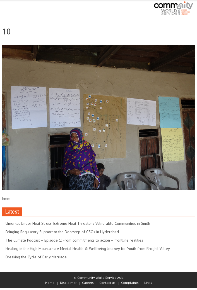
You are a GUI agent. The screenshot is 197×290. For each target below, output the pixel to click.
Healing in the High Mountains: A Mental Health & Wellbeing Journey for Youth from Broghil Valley (88, 248)
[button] (21, 9)
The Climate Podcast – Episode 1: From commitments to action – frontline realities (74, 240)
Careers (88, 282)
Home (49, 282)
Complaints (130, 282)
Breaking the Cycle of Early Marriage (36, 256)
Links (148, 282)
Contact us (107, 282)
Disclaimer (68, 282)
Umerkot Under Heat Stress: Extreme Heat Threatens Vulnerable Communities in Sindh (78, 223)
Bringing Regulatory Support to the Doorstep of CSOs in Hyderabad (62, 231)
